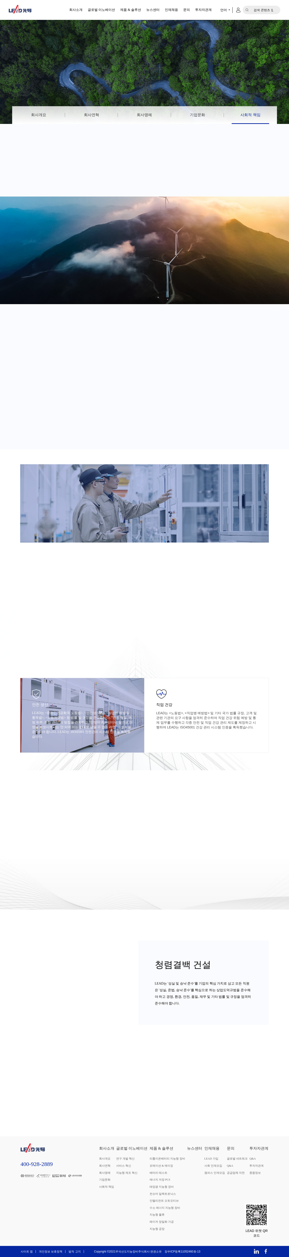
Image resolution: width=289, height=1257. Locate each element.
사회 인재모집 (213, 1165)
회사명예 (144, 115)
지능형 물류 (157, 1214)
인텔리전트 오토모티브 (164, 1200)
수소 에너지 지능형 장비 (165, 1207)
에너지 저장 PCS (160, 1179)
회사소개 (76, 10)
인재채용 (171, 10)
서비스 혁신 (123, 1165)
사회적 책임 (250, 115)
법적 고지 (75, 1251)
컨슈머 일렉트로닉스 (163, 1194)
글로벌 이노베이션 (101, 10)
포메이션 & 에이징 (161, 1165)
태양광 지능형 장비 (162, 1186)
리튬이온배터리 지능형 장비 (167, 1158)
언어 (223, 10)
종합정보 (255, 1172)
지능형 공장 (157, 1229)
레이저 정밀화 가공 (162, 1221)
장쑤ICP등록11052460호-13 (182, 1251)
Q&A (230, 1165)
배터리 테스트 (158, 1172)
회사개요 (38, 115)
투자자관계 (203, 10)
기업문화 (197, 115)
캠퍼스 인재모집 (214, 1172)
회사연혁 (91, 115)
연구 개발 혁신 (125, 1158)
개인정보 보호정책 (50, 1251)
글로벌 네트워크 (237, 1158)
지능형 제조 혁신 (127, 1172)
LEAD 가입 (211, 1158)
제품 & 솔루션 (130, 10)
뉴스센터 (153, 10)
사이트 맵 (27, 1251)
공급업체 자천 (236, 1172)
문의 (186, 10)
